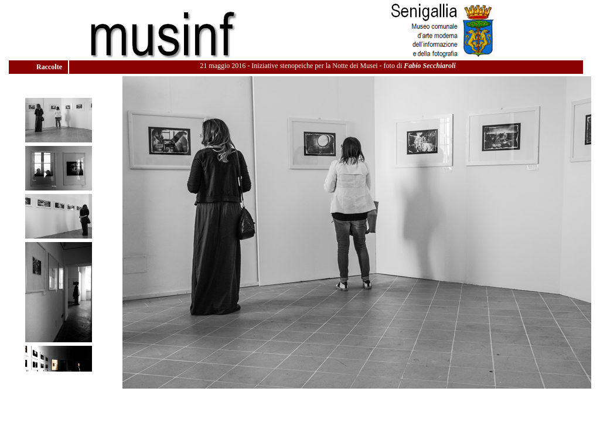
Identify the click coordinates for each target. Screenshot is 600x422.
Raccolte (50, 67)
